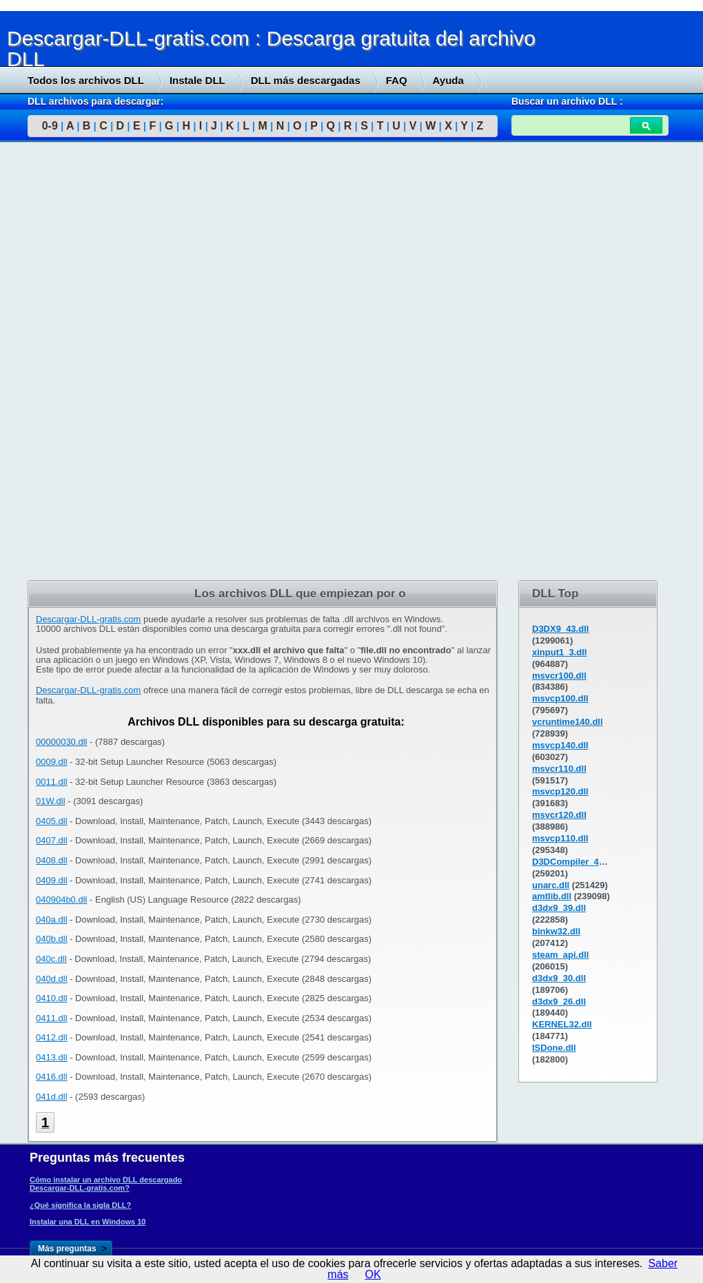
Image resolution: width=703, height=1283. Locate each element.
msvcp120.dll (560, 791)
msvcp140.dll (560, 745)
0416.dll (52, 1076)
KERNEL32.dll (562, 1024)
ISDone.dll (554, 1048)
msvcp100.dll (560, 698)
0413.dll (52, 1057)
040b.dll (52, 939)
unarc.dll (550, 885)
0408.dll (52, 860)
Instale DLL (197, 80)
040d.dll (52, 979)
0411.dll (52, 1018)
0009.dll (52, 762)
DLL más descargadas (305, 80)
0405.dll (52, 821)
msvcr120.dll (559, 815)
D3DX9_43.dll (560, 629)
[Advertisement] (103, 363)
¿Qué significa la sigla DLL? (80, 1205)
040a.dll (52, 919)
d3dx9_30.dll (559, 978)
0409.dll (52, 880)
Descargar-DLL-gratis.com (88, 619)
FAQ (396, 80)
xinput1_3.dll (559, 652)
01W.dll (50, 801)
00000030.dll (61, 742)
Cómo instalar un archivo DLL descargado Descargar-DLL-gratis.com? (106, 1184)
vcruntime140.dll (567, 722)
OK (373, 1274)
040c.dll (51, 959)
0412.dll (52, 1037)
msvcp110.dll (560, 838)
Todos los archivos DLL (86, 80)
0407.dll (52, 840)
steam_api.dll (560, 955)
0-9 (50, 126)
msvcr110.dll (559, 768)
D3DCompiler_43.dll (574, 861)
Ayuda (448, 80)
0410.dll (52, 998)
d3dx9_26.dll (559, 1001)
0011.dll (52, 782)
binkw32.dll (556, 931)
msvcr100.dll (559, 675)
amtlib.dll (551, 896)
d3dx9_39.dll (559, 908)
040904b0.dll (61, 899)
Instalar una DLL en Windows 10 (87, 1222)
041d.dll (52, 1096)
